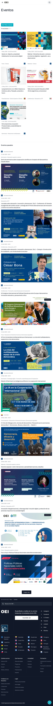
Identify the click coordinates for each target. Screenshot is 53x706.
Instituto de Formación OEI (45, 662)
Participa (3, 689)
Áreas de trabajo (19, 661)
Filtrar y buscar (7, 25)
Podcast (30, 667)
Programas (17, 664)
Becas (41, 671)
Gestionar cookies (19, 690)
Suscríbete (27, 618)
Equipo (3, 667)
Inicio (11, 599)
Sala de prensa (4, 692)
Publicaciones (18, 669)
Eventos (30, 661)
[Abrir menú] (2, 2)
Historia (3, 664)
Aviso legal (17, 684)
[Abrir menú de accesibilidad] (49, 702)
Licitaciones (4, 686)
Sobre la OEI (4, 661)
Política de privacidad (20, 681)
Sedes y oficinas (5, 669)
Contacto (3, 694)
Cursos (42, 668)
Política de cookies (19, 687)
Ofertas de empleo (5, 683)
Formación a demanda (45, 665)
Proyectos (17, 667)
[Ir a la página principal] (6, 2)
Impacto (17, 672)
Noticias (30, 664)
